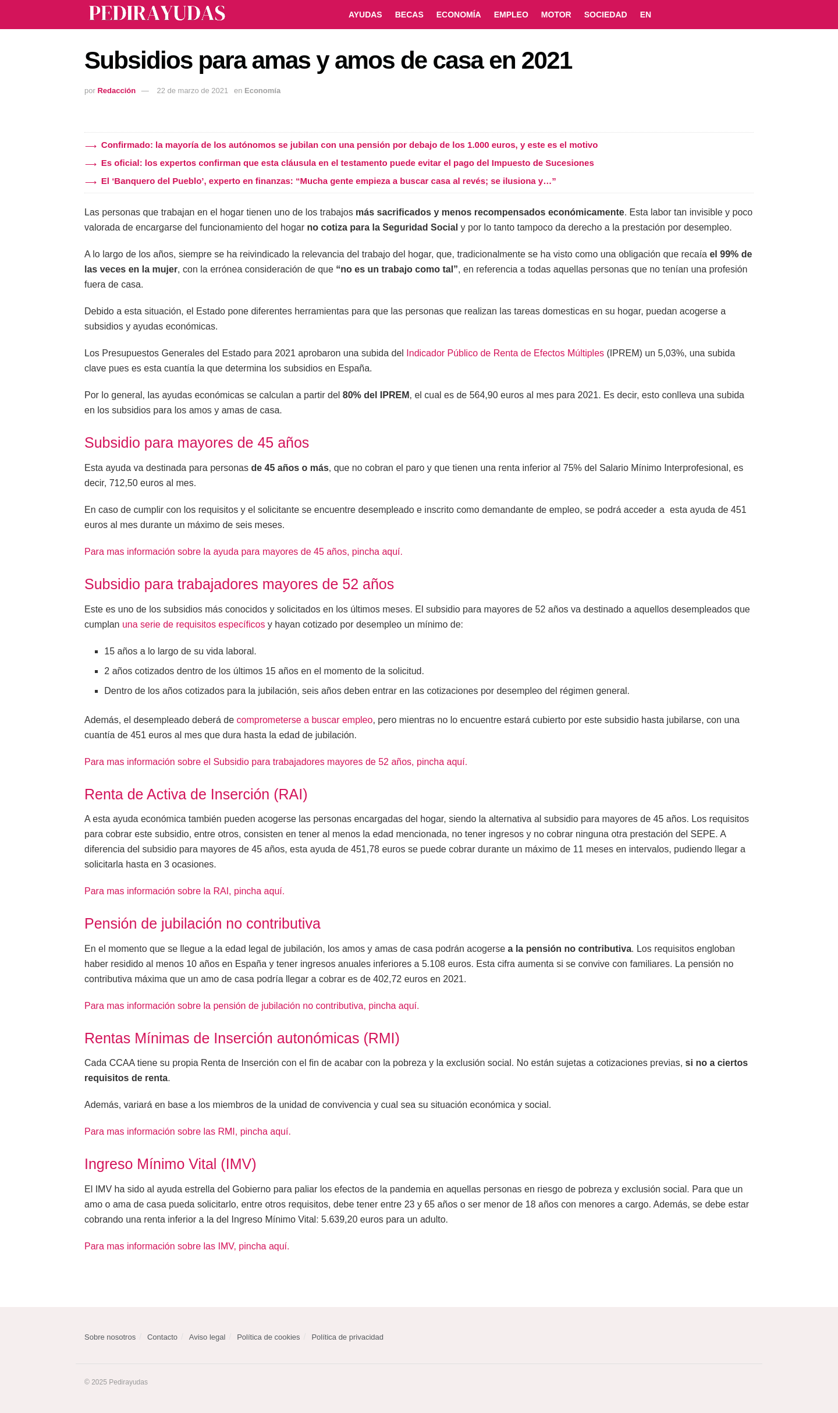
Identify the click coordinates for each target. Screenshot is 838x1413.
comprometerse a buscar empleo (305, 720)
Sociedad (605, 14)
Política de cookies (268, 1337)
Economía (458, 14)
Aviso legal (207, 1337)
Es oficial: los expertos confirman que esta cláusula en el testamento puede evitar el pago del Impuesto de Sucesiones (347, 163)
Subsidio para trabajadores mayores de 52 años (239, 584)
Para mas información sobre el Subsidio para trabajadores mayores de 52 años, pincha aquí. (275, 762)
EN (645, 14)
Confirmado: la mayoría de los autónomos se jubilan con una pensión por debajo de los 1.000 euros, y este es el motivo (349, 145)
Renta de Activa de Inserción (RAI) (196, 794)
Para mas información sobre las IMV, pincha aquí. (186, 1246)
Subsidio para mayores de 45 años (196, 442)
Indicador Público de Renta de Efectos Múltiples (505, 353)
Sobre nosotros (110, 1337)
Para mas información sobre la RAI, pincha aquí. (184, 891)
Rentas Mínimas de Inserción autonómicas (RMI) (242, 1038)
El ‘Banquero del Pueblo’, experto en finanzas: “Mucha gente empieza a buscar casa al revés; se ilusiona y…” (328, 181)
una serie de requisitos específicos (193, 624)
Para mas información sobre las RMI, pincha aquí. (187, 1131)
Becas (409, 14)
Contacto (162, 1337)
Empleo (511, 14)
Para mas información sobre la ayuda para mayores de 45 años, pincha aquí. (243, 552)
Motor (556, 14)
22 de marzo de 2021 (192, 90)
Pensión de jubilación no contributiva (202, 923)
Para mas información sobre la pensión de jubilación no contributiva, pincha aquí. (251, 1006)
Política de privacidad (347, 1337)
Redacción (116, 90)
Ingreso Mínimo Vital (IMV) (170, 1164)
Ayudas (365, 14)
